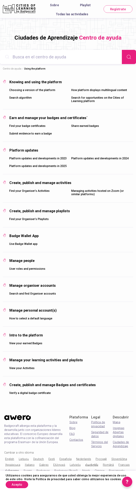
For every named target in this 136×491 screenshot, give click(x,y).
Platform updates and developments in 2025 (38, 166)
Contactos (76, 439)
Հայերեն (91, 465)
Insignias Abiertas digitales (118, 432)
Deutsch (38, 459)
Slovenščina (119, 459)
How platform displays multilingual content (99, 90)
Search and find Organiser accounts (32, 293)
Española (66, 459)
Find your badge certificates (27, 126)
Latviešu (75, 465)
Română (108, 465)
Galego (44, 465)
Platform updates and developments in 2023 (38, 158)
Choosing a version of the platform (32, 90)
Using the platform (35, 68)
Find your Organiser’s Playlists (29, 219)
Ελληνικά (59, 465)
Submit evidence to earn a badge (30, 133)
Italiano (30, 465)
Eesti (52, 459)
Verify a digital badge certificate (30, 393)
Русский (101, 459)
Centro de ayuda (12, 68)
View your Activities (22, 368)
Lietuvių (24, 459)
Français (124, 465)
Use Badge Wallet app (23, 244)
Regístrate (118, 9)
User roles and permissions (27, 268)
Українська (12, 465)
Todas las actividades (72, 14)
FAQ (72, 434)
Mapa (116, 422)
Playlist (85, 5)
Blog (72, 428)
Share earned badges (85, 126)
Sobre (54, 5)
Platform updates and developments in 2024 (100, 158)
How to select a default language (30, 318)
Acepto (17, 484)
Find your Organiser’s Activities (29, 191)
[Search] (129, 57)
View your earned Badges (25, 343)
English (9, 459)
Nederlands (83, 459)
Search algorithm (20, 97)
